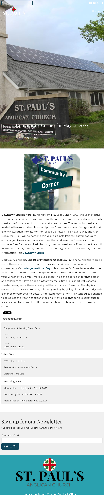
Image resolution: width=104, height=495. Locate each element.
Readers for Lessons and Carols (20, 367)
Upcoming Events (11, 319)
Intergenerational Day (37, 268)
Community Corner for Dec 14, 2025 (23, 394)
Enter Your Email (10, 435)
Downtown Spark (33, 252)
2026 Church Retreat (15, 361)
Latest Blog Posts (11, 381)
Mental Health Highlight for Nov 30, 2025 (26, 400)
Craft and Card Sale (14, 373)
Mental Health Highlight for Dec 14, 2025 (25, 388)
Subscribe (10, 446)
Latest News (8, 354)
